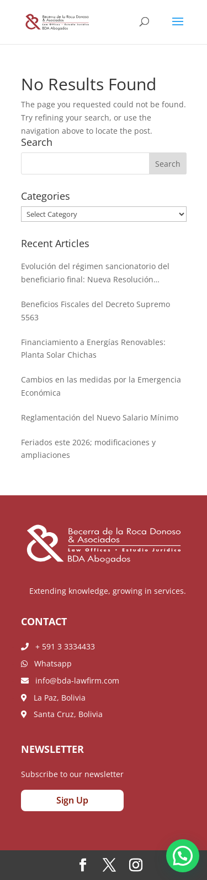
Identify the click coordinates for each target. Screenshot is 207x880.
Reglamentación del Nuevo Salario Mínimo (99, 417)
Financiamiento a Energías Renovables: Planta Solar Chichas (93, 348)
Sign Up (72, 800)
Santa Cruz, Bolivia (62, 714)
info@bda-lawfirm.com (70, 680)
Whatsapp (46, 663)
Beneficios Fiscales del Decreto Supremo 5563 (95, 311)
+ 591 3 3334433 (58, 646)
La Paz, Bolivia (53, 697)
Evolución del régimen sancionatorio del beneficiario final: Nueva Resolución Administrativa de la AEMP (95, 273)
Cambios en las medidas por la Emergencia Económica (101, 386)
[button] (182, 855)
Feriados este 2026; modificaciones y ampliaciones (88, 449)
